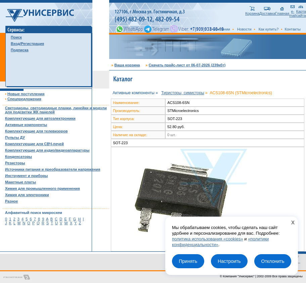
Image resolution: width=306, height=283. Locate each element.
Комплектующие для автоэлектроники (40, 118)
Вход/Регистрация (27, 44)
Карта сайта (301, 11)
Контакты (293, 29)
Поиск (16, 37)
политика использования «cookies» (207, 238)
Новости (244, 29)
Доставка (267, 11)
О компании (220, 29)
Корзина (252, 11)
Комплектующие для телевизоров (36, 131)
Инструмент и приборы (26, 176)
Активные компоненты (26, 125)
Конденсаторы (18, 157)
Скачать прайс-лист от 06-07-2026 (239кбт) (186, 65)
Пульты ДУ (15, 137)
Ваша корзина (127, 65)
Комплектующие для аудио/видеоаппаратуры (47, 150)
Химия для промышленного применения (42, 188)
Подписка (20, 50)
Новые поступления (26, 94)
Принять (188, 261)
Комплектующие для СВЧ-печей (34, 144)
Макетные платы (20, 182)
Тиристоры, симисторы (182, 93)
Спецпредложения (24, 99)
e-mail (292, 11)
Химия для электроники (27, 195)
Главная (282, 11)
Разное (11, 201)
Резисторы (15, 163)
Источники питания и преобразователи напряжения (52, 169)
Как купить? (269, 29)
